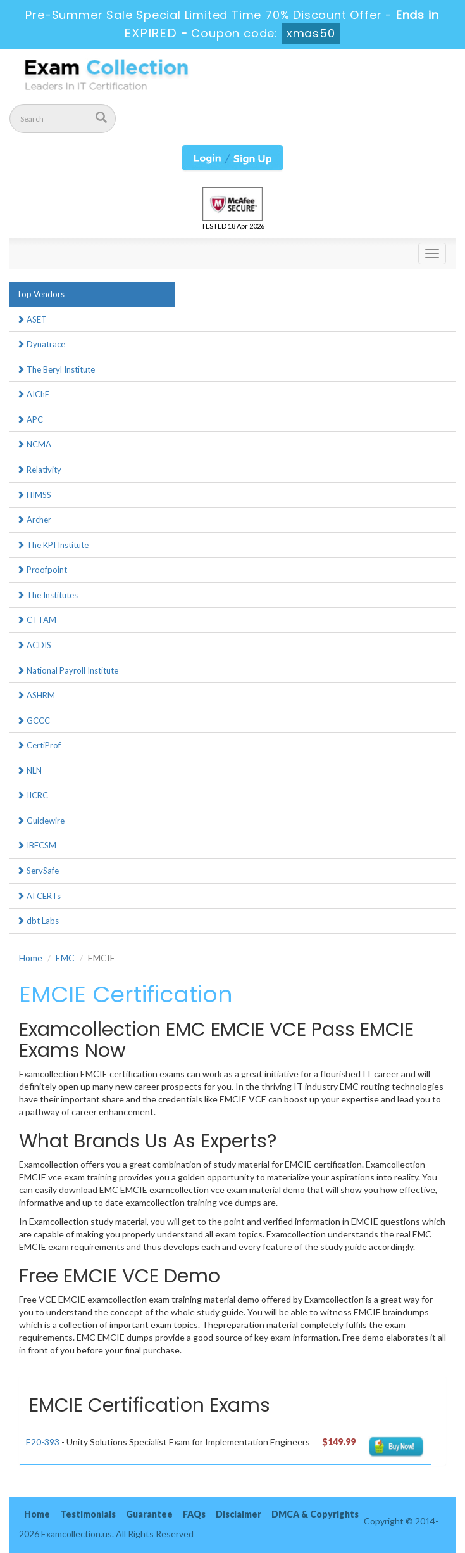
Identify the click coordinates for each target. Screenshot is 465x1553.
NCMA (33, 444)
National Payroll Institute (67, 670)
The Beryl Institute (55, 369)
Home (30, 957)
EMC (65, 957)
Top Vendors (40, 294)
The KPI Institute (52, 545)
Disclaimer (238, 1514)
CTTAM (36, 620)
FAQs (194, 1514)
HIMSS (33, 495)
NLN (29, 770)
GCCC (33, 720)
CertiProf (38, 745)
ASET (31, 319)
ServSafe (37, 871)
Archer (33, 519)
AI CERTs (38, 896)
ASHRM (35, 695)
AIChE (32, 394)
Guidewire (40, 820)
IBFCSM (36, 845)
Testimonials (88, 1514)
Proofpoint (41, 570)
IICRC (32, 795)
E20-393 (42, 1441)
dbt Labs (37, 921)
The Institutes (47, 595)
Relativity (38, 469)
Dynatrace (40, 344)
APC (29, 419)
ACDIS (33, 645)
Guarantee (149, 1514)
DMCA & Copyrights (315, 1514)
